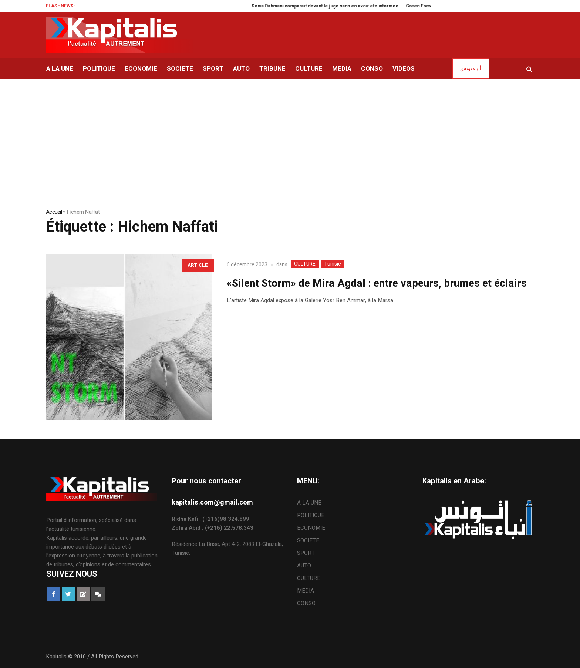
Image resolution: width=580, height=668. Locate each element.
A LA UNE (309, 503)
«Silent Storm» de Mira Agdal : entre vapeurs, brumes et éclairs (377, 283)
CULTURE (305, 264)
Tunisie (332, 264)
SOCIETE (308, 540)
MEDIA (305, 591)
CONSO (306, 603)
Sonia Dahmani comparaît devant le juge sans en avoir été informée (334, 6)
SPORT (306, 553)
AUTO (304, 565)
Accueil (54, 212)
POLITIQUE (310, 515)
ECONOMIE (311, 528)
